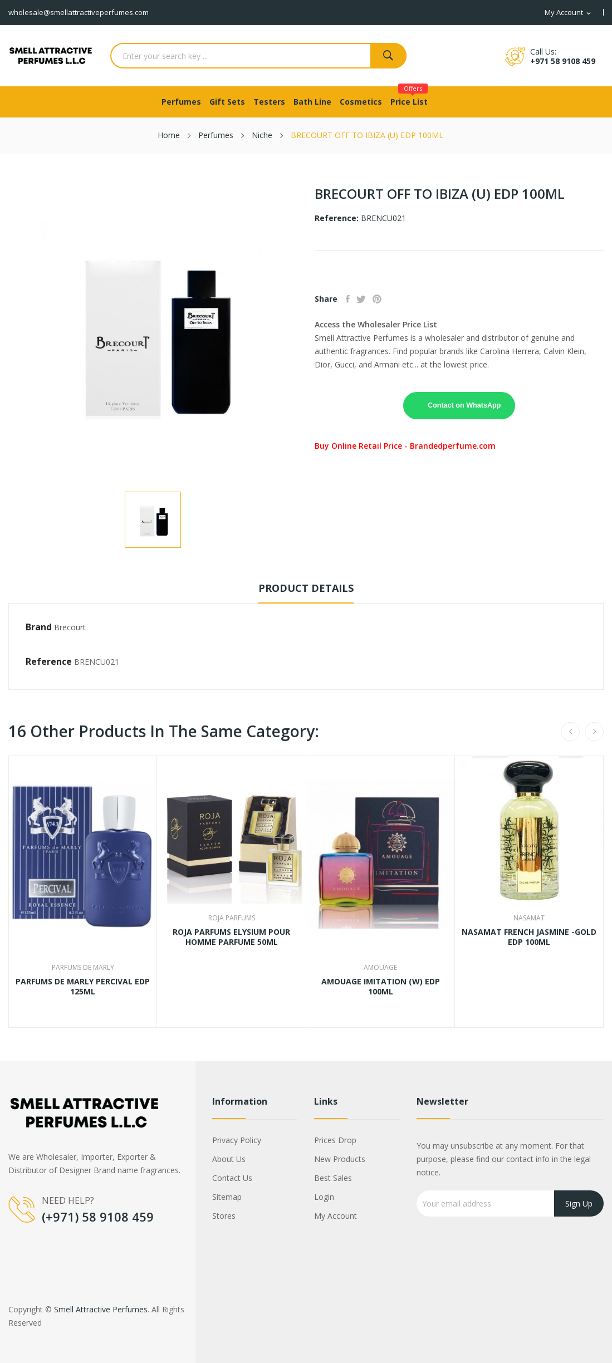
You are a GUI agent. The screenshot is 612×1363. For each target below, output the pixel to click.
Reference (49, 661)
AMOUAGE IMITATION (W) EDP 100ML (380, 987)
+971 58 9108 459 (562, 61)
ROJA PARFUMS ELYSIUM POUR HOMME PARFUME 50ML (231, 937)
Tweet (368, 299)
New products (339, 1159)
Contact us (232, 1178)
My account (335, 1215)
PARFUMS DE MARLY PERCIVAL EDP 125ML (83, 987)
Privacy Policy (236, 1140)
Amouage (380, 967)
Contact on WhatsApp (464, 405)
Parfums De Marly (83, 967)
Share (350, 299)
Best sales (333, 1178)
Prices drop (335, 1140)
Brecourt (70, 627)
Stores (224, 1215)
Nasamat (529, 918)
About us (229, 1159)
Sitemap (227, 1197)
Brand (39, 627)
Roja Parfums (231, 918)
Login (324, 1197)
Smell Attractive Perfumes (101, 1309)
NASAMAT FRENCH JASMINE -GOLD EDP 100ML (529, 937)
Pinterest (389, 299)
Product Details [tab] (306, 588)
